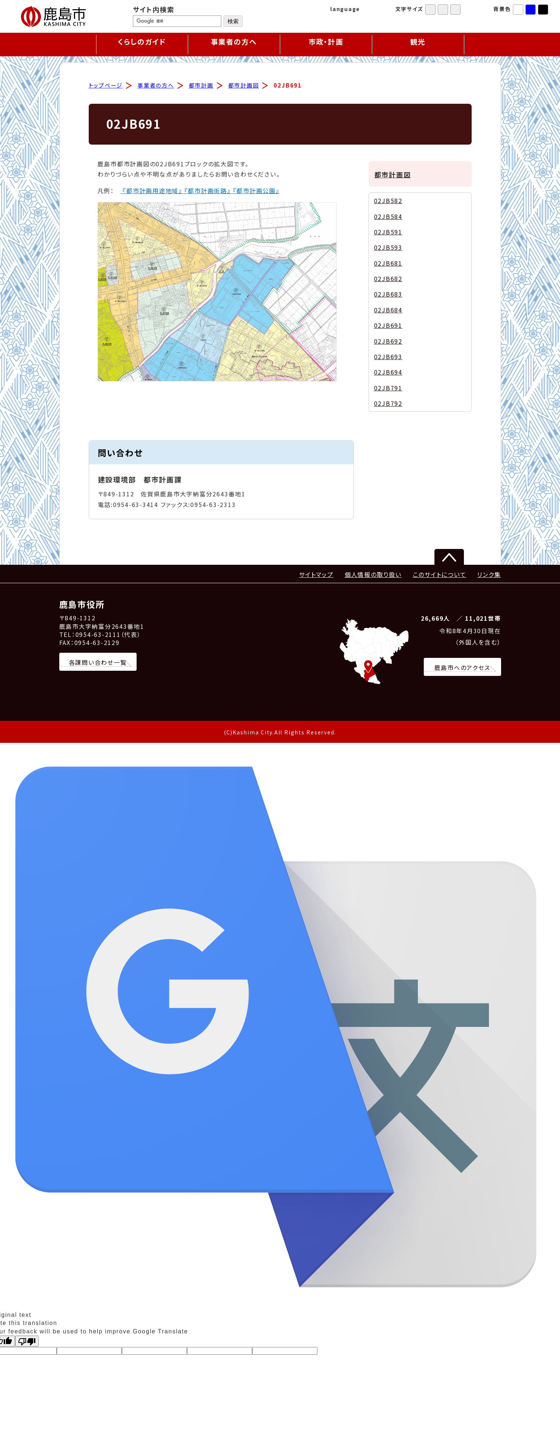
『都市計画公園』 (256, 191)
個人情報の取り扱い (373, 574)
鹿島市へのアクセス (462, 667)
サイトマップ (316, 574)
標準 (430, 9)
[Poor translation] (27, 1341)
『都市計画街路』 (207, 191)
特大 (455, 9)
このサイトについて (439, 574)
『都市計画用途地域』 (151, 191)
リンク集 (489, 574)
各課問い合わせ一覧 (98, 662)
